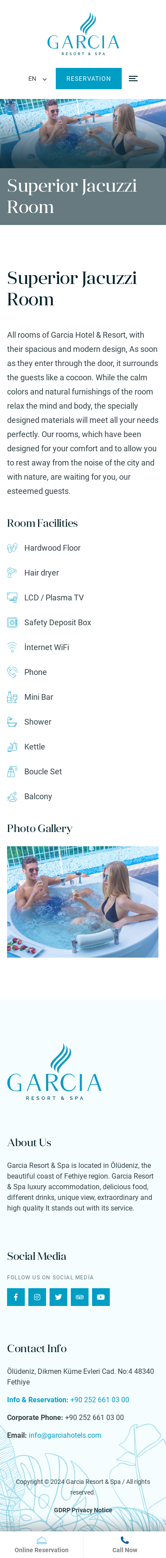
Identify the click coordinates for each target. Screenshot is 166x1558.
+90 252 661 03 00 (68, 1400)
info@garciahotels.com (64, 1435)
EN (32, 78)
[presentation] (30, 901)
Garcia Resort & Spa (93, 1481)
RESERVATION (88, 78)
